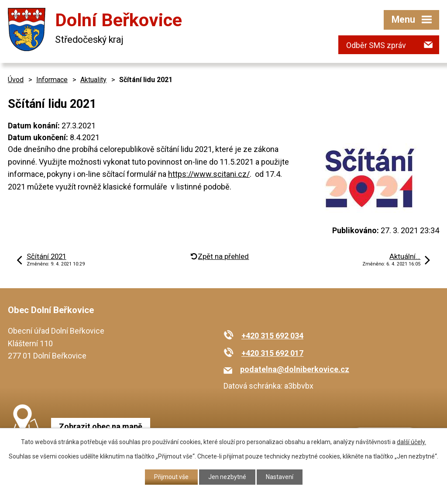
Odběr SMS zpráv (376, 45)
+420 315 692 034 (272, 335)
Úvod (16, 80)
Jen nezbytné (227, 476)
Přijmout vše (171, 476)
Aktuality (93, 80)
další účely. (411, 441)
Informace (52, 80)
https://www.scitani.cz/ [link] (209, 174)
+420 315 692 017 (272, 353)
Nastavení (279, 476)
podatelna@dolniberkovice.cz (294, 369)
